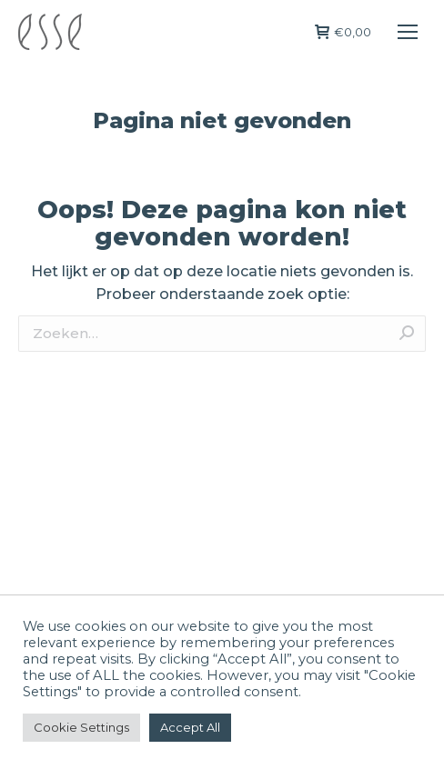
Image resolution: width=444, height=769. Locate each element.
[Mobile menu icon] (407, 32)
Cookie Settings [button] (81, 727)
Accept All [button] (190, 727)
